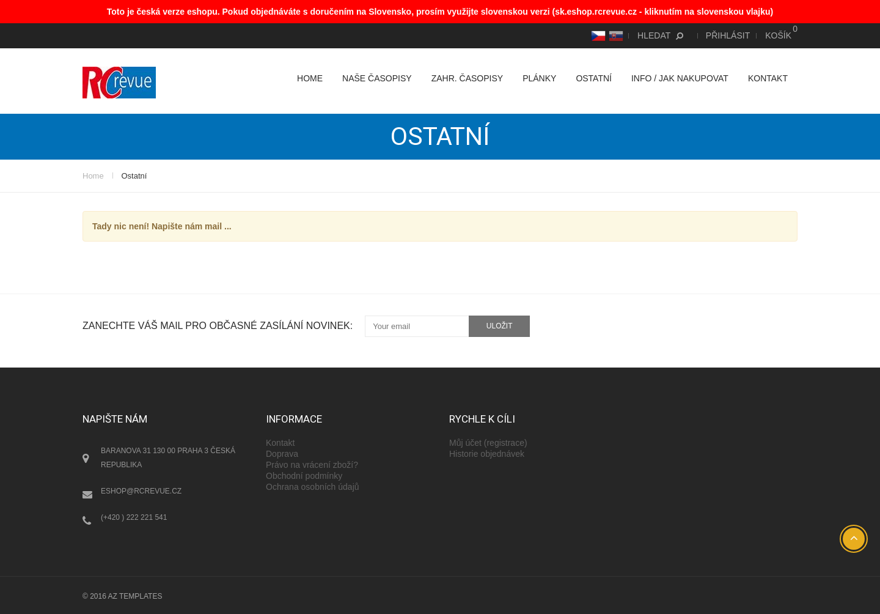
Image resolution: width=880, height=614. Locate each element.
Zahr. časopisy (467, 78)
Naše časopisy (377, 78)
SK (614, 35)
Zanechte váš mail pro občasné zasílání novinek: (217, 325)
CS (597, 35)
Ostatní (594, 78)
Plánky (539, 78)
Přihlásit (728, 35)
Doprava (282, 454)
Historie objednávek (486, 454)
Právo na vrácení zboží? (312, 465)
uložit (499, 326)
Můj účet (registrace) (488, 443)
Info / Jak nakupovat (679, 78)
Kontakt (768, 78)
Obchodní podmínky (304, 476)
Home (310, 78)
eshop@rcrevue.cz (141, 491)
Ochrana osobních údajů (312, 487)
